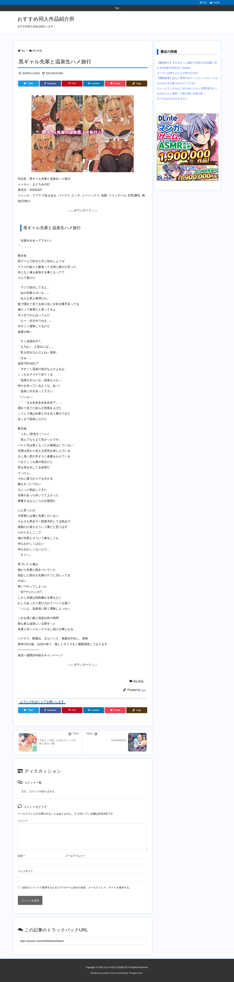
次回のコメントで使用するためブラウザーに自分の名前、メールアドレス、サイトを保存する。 (77, 887)
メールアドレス (75, 855)
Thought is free (135, 973)
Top (23, 50)
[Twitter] (28, 83)
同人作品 (37, 50)
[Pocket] (115, 83)
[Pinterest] (72, 83)
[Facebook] (50, 83)
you (143, 689)
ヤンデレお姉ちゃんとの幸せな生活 (177, 72)
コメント (23, 820)
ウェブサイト (25, 871)
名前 (21, 855)
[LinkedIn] (93, 83)
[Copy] (136, 83)
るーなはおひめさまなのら (172, 98)
